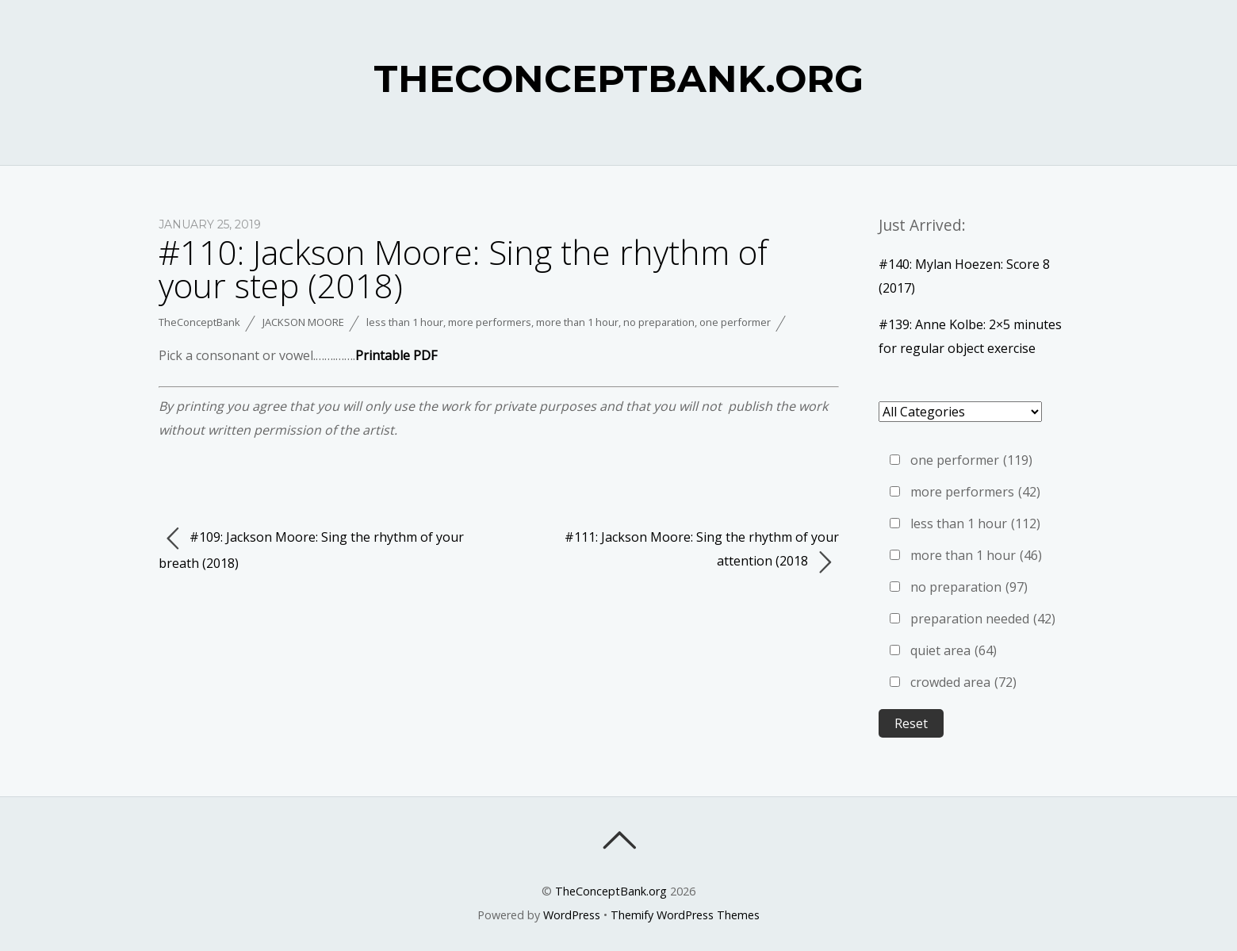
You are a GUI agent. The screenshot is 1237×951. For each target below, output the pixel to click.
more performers (489, 322)
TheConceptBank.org (611, 891)
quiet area (953, 650)
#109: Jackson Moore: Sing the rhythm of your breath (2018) (311, 549)
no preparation (659, 322)
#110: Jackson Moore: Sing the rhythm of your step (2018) (463, 268)
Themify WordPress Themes (685, 914)
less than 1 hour (404, 322)
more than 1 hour (577, 322)
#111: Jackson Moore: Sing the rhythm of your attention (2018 (702, 551)
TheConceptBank (199, 322)
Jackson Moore (303, 322)
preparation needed (982, 619)
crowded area (963, 682)
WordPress (571, 914)
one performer (735, 322)
